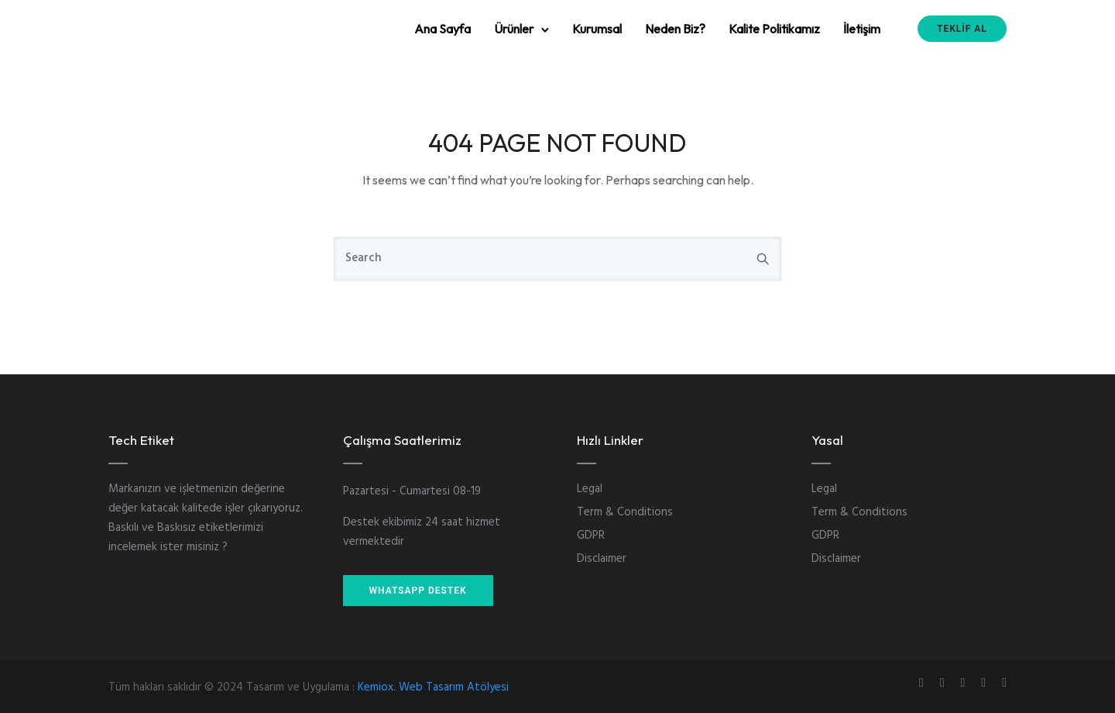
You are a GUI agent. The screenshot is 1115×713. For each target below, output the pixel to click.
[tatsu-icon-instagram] (944, 682)
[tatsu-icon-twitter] (1004, 682)
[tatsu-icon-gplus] (923, 682)
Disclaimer (601, 558)
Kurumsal (597, 28)
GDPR (591, 535)
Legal (589, 489)
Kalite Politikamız (774, 28)
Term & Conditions (625, 512)
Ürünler (513, 28)
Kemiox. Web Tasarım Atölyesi (433, 687)
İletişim (861, 28)
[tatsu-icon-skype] (985, 682)
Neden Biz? (675, 28)
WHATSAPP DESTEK (418, 590)
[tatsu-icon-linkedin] (964, 682)
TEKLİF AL (962, 28)
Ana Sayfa (442, 28)
